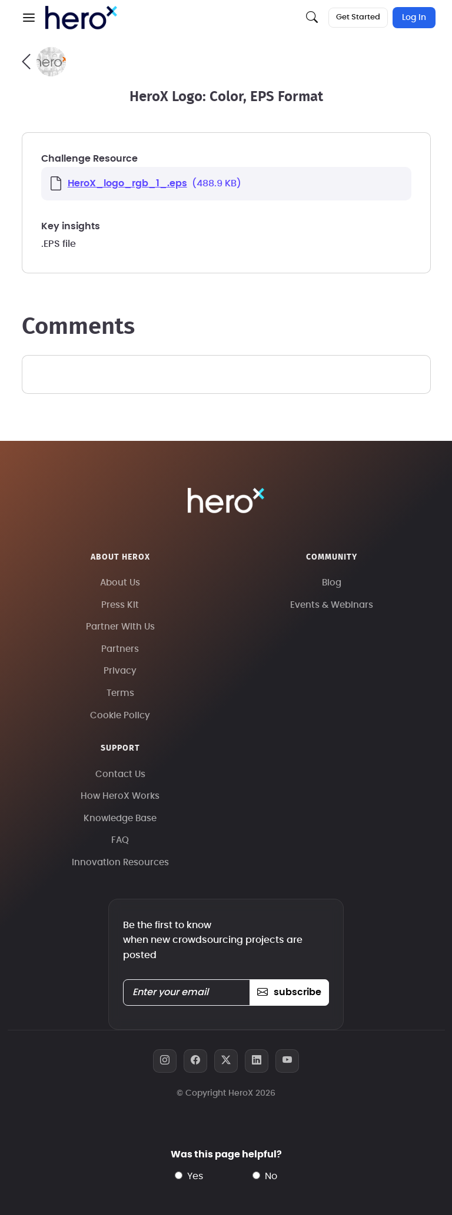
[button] (29, 17)
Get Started (358, 17)
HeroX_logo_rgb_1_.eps (127, 183)
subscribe (289, 992)
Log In (414, 18)
